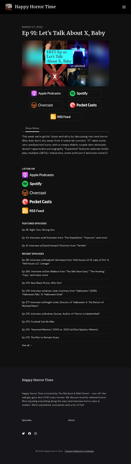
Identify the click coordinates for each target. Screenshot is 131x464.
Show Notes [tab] (32, 128)
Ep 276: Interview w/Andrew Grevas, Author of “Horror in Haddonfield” (61, 313)
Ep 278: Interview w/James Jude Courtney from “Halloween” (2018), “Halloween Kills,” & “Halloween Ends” (59, 292)
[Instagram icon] (35, 434)
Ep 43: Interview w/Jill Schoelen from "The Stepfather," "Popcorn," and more (64, 237)
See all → (27, 345)
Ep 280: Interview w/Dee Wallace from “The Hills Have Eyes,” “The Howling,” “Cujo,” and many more (63, 273)
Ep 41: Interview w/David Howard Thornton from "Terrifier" (54, 245)
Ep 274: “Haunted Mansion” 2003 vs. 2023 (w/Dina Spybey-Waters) (60, 329)
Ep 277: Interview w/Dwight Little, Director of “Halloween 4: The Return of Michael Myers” (63, 304)
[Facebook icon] (29, 434)
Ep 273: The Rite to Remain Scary (40, 337)
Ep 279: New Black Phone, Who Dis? (42, 282)
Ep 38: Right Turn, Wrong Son (38, 229)
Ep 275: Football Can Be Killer (38, 321)
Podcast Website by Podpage (79, 451)
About (71, 420)
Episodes (27, 420)
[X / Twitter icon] (23, 434)
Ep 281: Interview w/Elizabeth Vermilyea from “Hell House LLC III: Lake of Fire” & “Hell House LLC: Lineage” (65, 261)
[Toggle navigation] (124, 7)
